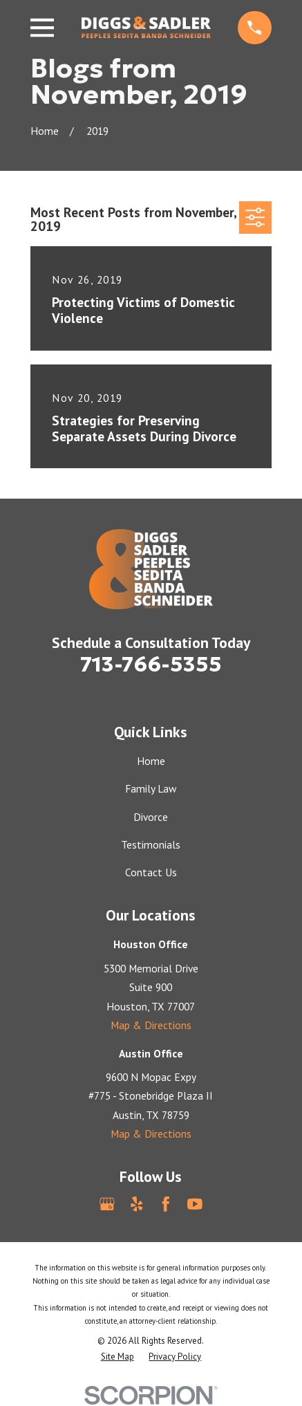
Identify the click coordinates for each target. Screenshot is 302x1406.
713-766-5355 (151, 664)
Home (151, 761)
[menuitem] (117, 1357)
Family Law (150, 788)
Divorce (150, 817)
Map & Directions (151, 1025)
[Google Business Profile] (107, 1204)
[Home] (146, 27)
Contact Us (151, 872)
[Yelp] (136, 1204)
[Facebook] (165, 1204)
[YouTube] (194, 1204)
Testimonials (150, 844)
